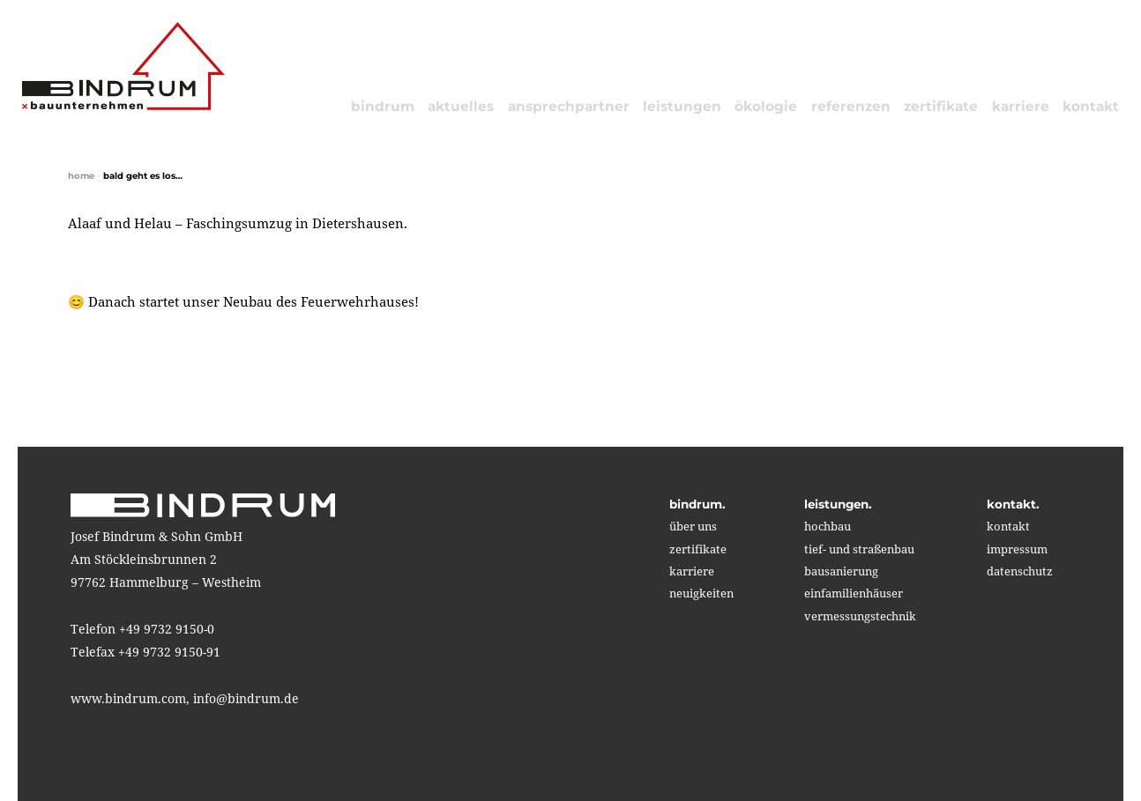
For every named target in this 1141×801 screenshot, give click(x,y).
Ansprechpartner (569, 106)
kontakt (1091, 106)
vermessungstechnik (860, 616)
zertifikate (941, 106)
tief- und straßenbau (859, 549)
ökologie (766, 106)
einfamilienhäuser (853, 593)
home (81, 176)
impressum (1017, 549)
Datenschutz (1020, 571)
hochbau (827, 526)
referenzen (851, 106)
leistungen (682, 106)
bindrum (382, 106)
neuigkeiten (701, 593)
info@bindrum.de (246, 698)
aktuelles (461, 106)
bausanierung (841, 571)
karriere (1020, 106)
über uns (693, 526)
